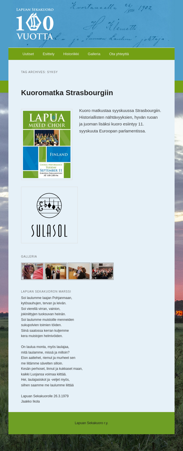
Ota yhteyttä (119, 54)
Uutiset (28, 54)
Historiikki (71, 54)
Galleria (94, 54)
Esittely (48, 54)
